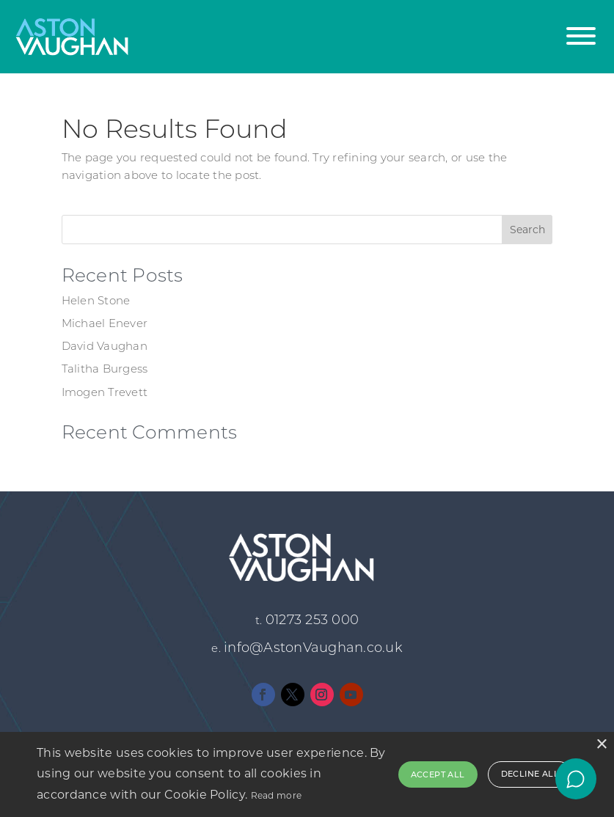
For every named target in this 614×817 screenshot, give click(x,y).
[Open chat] (575, 778)
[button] (581, 27)
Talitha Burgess (105, 368)
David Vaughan (104, 346)
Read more (276, 795)
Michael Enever (105, 323)
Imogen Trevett (105, 392)
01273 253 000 (312, 620)
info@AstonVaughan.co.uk (313, 648)
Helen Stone (96, 300)
